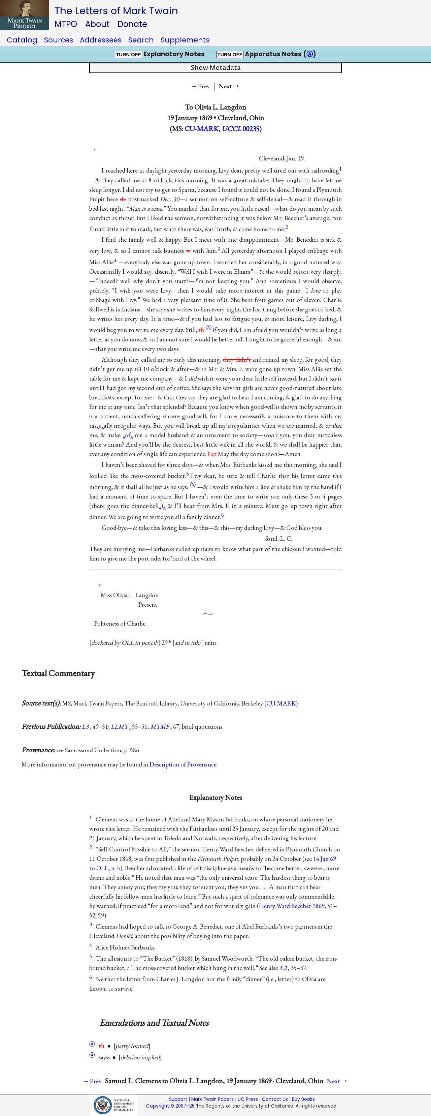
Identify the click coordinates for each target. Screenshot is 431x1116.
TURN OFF (128, 54)
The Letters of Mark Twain (116, 11)
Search (141, 40)
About (97, 24)
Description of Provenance (183, 764)
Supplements (185, 40)
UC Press (248, 1099)
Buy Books (303, 1099)
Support (178, 1099)
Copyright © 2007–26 (170, 1106)
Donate (132, 24)
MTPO (66, 24)
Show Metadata (216, 68)
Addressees (101, 40)
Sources (58, 40)
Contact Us (275, 1099)
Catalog (22, 40)
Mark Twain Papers (212, 1099)
